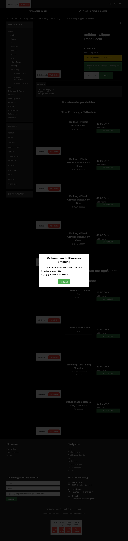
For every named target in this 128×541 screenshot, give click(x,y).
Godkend (64, 282)
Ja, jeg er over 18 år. (52, 271)
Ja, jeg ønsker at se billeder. (55, 274)
